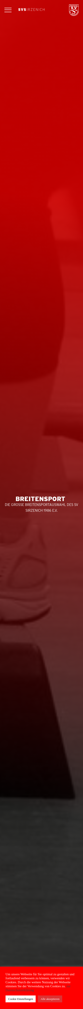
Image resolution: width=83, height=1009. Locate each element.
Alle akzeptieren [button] (50, 999)
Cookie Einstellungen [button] (20, 999)
